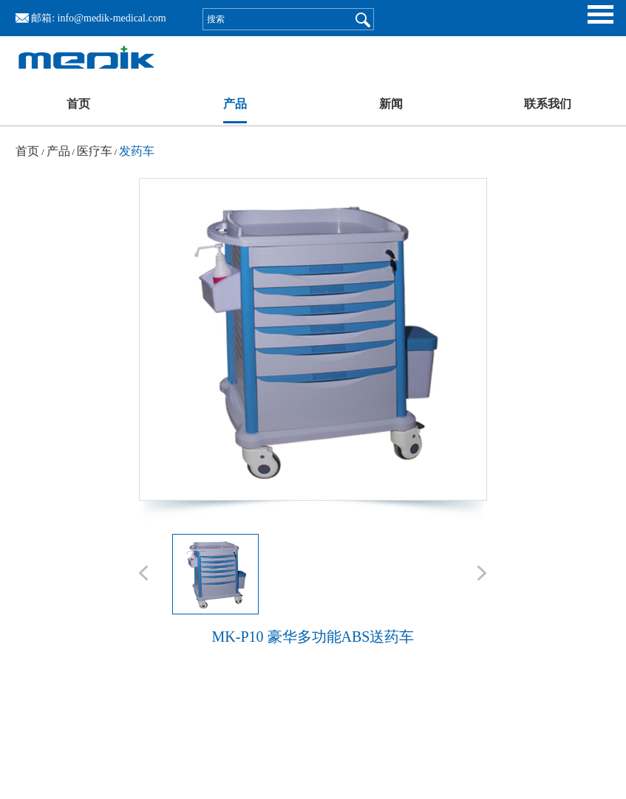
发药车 (136, 151)
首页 (78, 103)
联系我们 (547, 103)
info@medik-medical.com (112, 18)
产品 (235, 103)
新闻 (391, 103)
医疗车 (94, 151)
